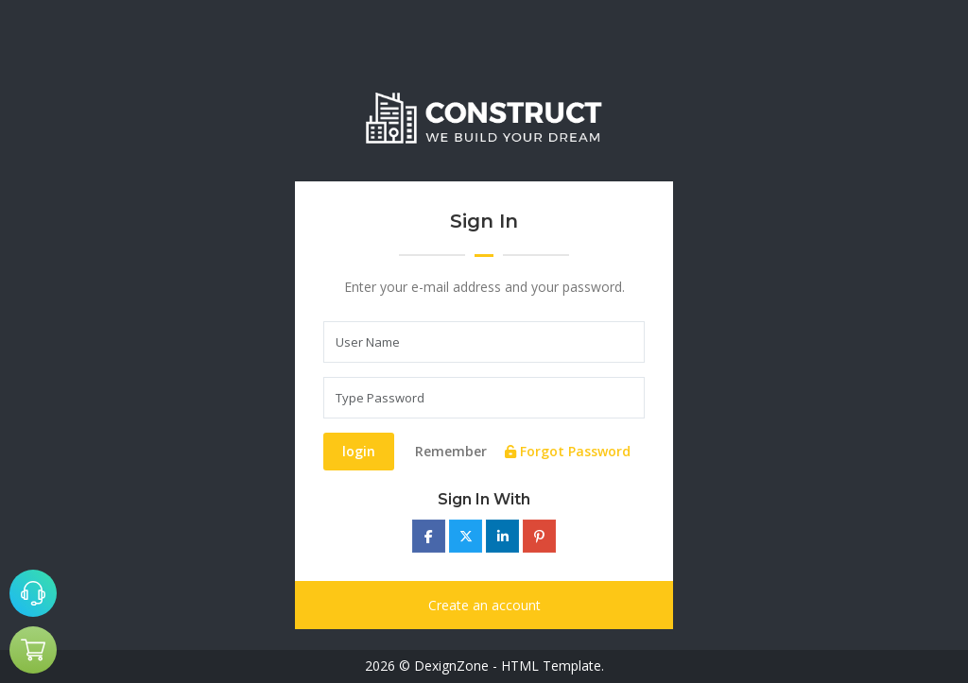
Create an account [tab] (484, 605)
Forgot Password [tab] (568, 451)
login (358, 451)
